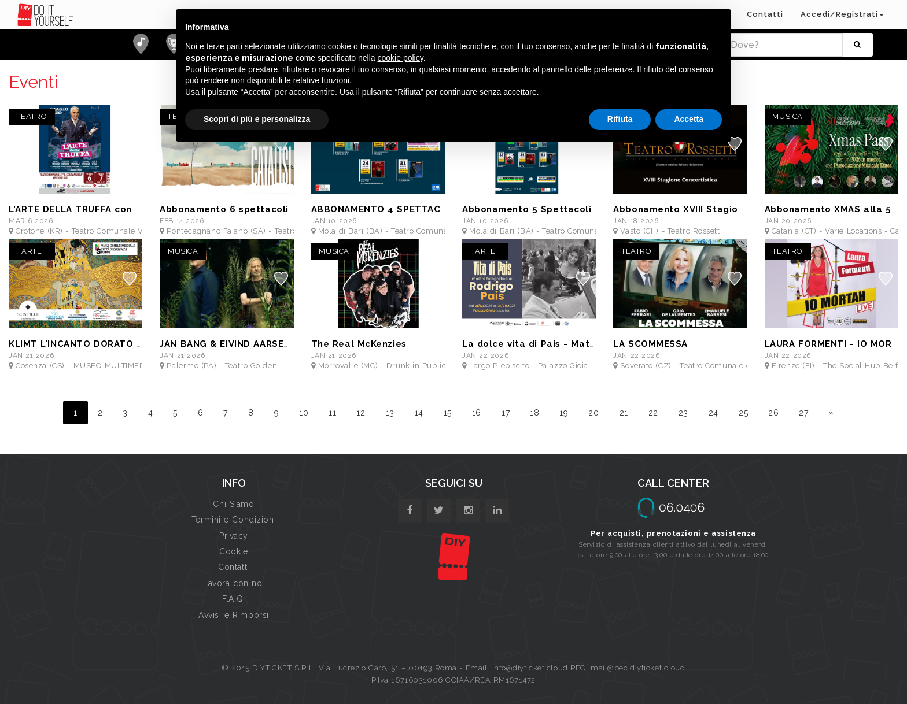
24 (713, 412)
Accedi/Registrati (842, 14)
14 (419, 412)
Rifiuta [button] (620, 119)
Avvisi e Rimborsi (233, 615)
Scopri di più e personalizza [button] (257, 119)
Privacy (233, 535)
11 (332, 412)
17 (506, 412)
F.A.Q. (233, 598)
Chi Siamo (233, 504)
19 (563, 412)
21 (624, 412)
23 (683, 412)
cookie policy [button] (400, 57)
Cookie (233, 551)
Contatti (765, 14)
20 (593, 412)
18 (534, 412)
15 (448, 412)
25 (743, 412)
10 (303, 412)
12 (360, 412)
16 (476, 412)
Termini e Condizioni (233, 519)
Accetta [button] (688, 119)
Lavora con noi (233, 583)
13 (390, 412)
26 (773, 412)
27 (803, 412)
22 (653, 412)
